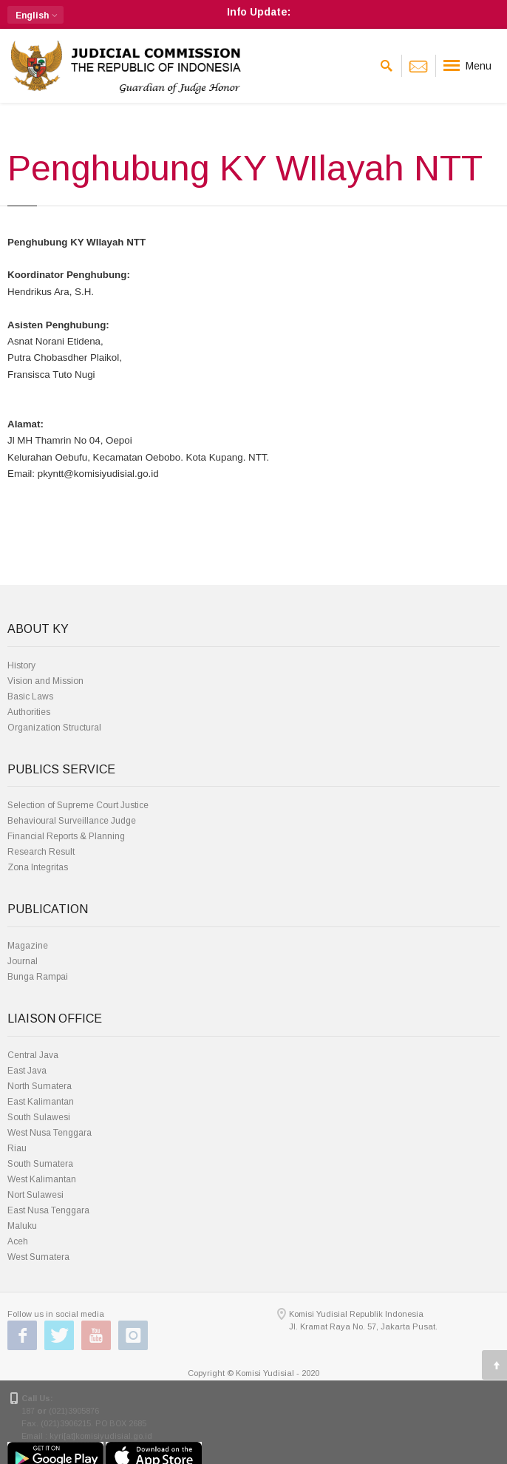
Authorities (28, 712)
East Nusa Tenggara (48, 1210)
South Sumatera (40, 1164)
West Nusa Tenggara (49, 1133)
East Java (27, 1070)
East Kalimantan (40, 1102)
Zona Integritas (37, 867)
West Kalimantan (41, 1179)
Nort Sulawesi (35, 1195)
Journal (22, 961)
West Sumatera (38, 1257)
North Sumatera (39, 1086)
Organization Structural (54, 727)
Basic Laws (30, 696)
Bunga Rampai (37, 977)
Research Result (41, 852)
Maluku (22, 1226)
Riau (17, 1148)
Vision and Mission (45, 681)
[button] (35, 15)
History (21, 665)
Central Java (32, 1055)
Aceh (17, 1241)
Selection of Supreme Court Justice (78, 805)
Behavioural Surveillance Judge (71, 821)
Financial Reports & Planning (66, 836)
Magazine (27, 946)
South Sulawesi (38, 1117)
